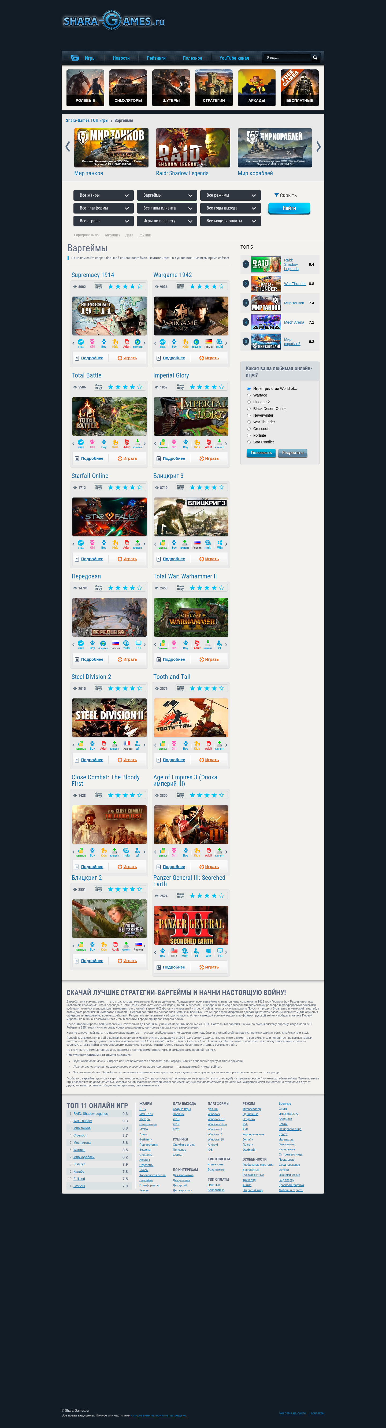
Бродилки (285, 1118)
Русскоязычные (253, 1174)
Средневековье (289, 1164)
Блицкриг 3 (168, 476)
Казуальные (287, 1149)
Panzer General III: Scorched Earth (189, 881)
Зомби (283, 1124)
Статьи (178, 1154)
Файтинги (145, 1139)
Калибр (78, 1171)
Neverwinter (263, 415)
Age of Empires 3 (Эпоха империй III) (185, 780)
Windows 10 (216, 1139)
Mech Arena (294, 322)
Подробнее (92, 358)
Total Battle (86, 375)
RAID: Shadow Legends (90, 1114)
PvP (245, 1129)
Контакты (317, 1413)
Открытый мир (252, 1190)
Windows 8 (215, 1134)
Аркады (144, 1159)
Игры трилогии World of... (275, 388)
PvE (245, 1124)
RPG (142, 1109)
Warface (260, 395)
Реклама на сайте (292, 1413)
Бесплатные (216, 1189)
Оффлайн (249, 1149)
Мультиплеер (252, 1109)
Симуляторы (148, 1124)
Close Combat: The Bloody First (106, 780)
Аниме (247, 1185)
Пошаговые (287, 1159)
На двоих (249, 1119)
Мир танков (88, 173)
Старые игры (182, 1109)
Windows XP (216, 1119)
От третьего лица (290, 1154)
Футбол (284, 1169)
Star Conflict (263, 442)
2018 (176, 1119)
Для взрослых (182, 1190)
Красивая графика (291, 1185)
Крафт (283, 1134)
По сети (248, 1144)
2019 (176, 1124)
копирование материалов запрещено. (159, 1415)
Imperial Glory (171, 375)
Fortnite (259, 435)
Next (318, 146)
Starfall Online (90, 476)
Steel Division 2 (91, 677)
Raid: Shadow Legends (182, 173)
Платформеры (149, 1185)
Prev (67, 146)
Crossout (260, 429)
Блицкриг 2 (87, 877)
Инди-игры (286, 1139)
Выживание (287, 1144)
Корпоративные (253, 1134)
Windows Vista (217, 1124)
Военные (285, 1103)
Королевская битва (152, 1175)
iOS (210, 1149)
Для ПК (213, 1109)
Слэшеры (146, 1154)
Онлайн (248, 1139)
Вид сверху (286, 1180)
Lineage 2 (261, 402)
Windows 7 (215, 1129)
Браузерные (216, 1169)
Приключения (148, 1144)
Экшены (145, 1149)
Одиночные (250, 1114)
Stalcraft (79, 1164)
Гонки (143, 1134)
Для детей (180, 1185)
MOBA (143, 1129)
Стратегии (146, 1165)
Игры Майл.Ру (288, 1113)
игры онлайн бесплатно (113, 20)
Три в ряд (249, 1180)
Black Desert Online (270, 408)
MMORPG (146, 1114)
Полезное (179, 1149)
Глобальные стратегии (258, 1164)
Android (213, 1144)
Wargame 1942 (172, 275)
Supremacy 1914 (93, 275)
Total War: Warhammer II (185, 576)
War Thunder (295, 284)
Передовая (86, 576)
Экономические (289, 1174)
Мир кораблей (255, 173)
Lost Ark (79, 1186)
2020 (176, 1129)
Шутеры (144, 1119)
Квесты (144, 1190)
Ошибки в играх (184, 1144)
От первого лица (290, 1129)
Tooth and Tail (172, 677)
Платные (214, 1184)
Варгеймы (146, 1180)
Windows (214, 1114)
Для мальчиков (183, 1175)
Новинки (178, 1114)
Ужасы (144, 1170)
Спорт (283, 1108)
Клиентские (216, 1164)
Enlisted (79, 1179)
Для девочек (181, 1180)
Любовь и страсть (291, 1190)
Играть (130, 358)
